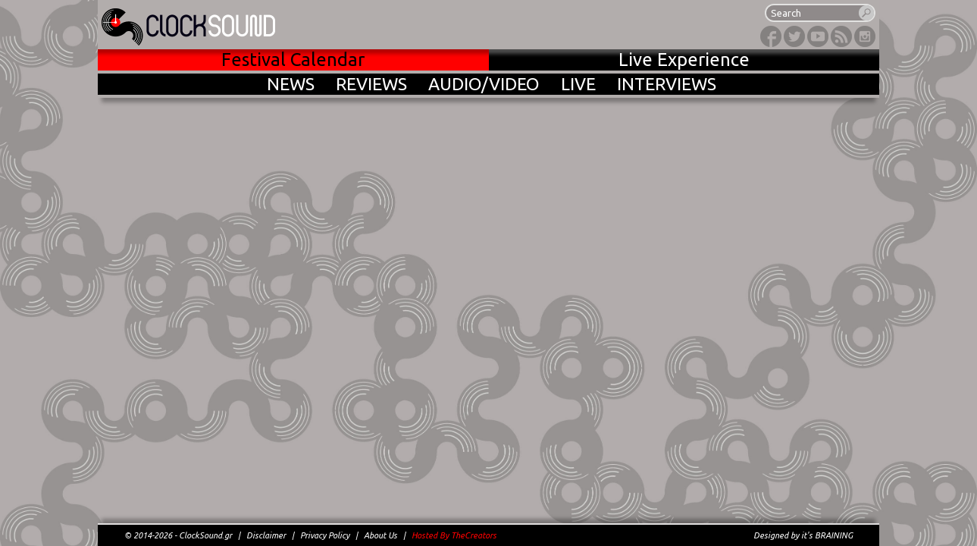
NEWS (291, 83)
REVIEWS (371, 83)
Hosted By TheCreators (454, 535)
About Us (380, 535)
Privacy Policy (324, 535)
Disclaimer (266, 535)
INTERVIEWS (666, 83)
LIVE (578, 83)
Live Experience (684, 59)
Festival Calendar (293, 59)
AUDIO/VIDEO (484, 83)
